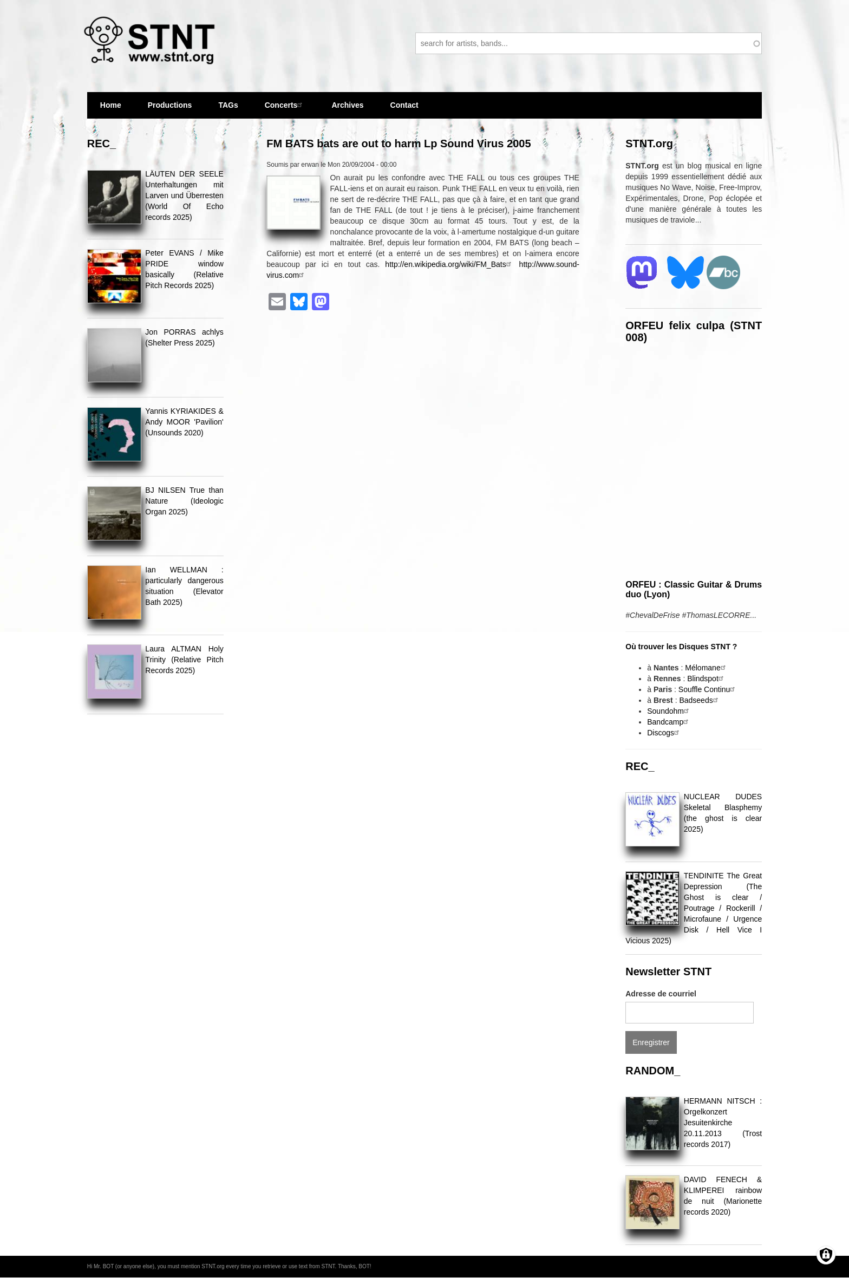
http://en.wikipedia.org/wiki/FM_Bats (449, 264)
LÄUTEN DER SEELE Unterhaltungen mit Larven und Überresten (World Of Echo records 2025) (184, 195)
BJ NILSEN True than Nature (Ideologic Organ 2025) (184, 501)
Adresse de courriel (660, 993)
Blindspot (706, 678)
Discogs (664, 732)
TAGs (228, 110)
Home (110, 105)
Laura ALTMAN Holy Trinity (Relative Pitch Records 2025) (184, 659)
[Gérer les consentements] (826, 1255)
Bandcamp (669, 722)
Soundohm (669, 711)
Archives (347, 110)
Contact (404, 105)
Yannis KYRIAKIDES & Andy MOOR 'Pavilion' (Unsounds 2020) (184, 422)
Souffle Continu (707, 689)
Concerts (285, 104)
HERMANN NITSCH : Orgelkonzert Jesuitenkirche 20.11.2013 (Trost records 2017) (723, 1123)
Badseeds (699, 700)
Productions (170, 105)
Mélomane (706, 667)
